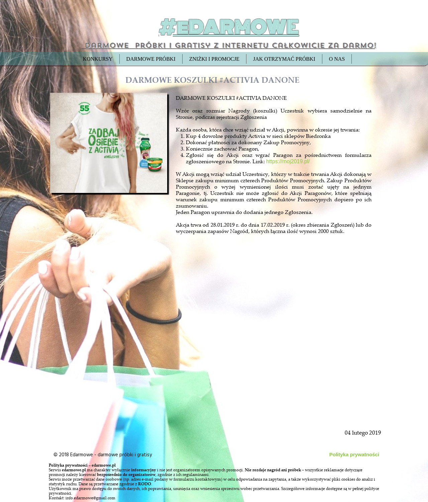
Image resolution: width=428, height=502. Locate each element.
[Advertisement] (109, 348)
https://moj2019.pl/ (288, 161)
